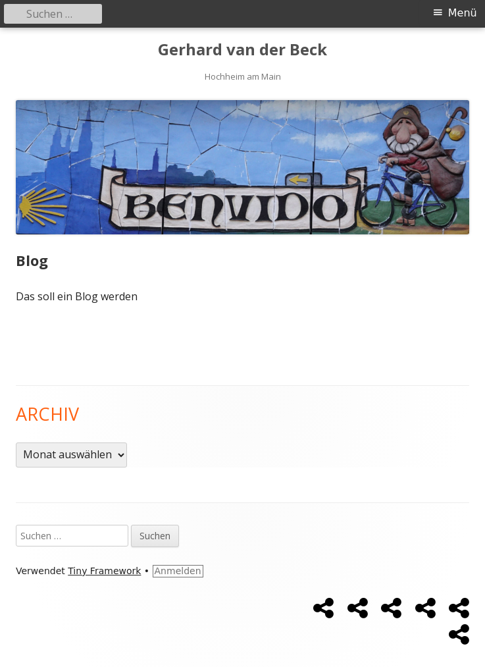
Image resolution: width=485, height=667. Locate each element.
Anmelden (178, 571)
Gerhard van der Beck (242, 50)
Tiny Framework (104, 571)
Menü (462, 13)
